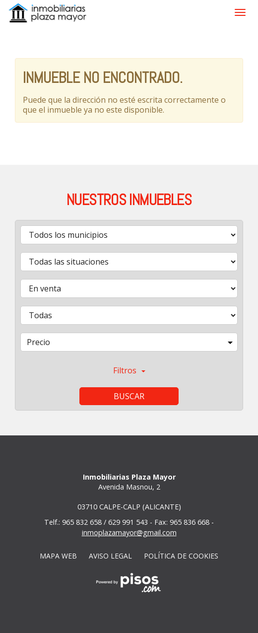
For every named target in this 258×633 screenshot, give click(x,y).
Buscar (129, 396)
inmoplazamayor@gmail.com (129, 532)
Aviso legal (110, 556)
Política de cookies (181, 556)
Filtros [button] (129, 370)
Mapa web (58, 556)
